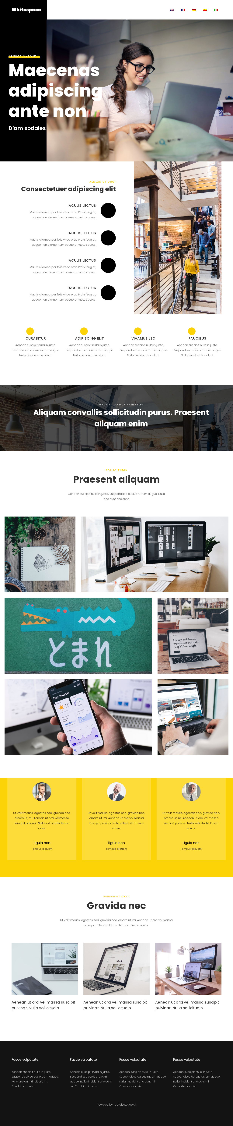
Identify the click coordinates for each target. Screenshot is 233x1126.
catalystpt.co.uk (125, 1105)
